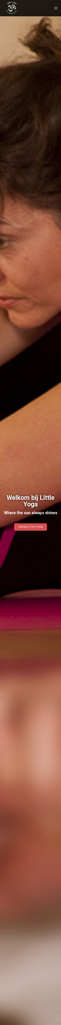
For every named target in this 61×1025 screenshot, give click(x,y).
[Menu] (55, 8)
